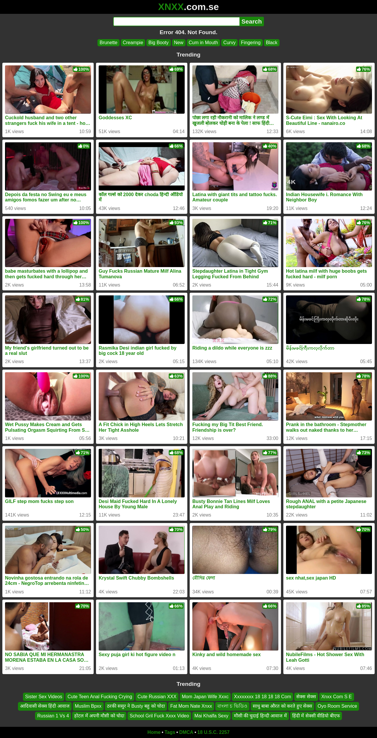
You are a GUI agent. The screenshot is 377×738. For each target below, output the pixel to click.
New (178, 42)
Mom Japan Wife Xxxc (205, 696)
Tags (170, 732)
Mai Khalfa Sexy (211, 715)
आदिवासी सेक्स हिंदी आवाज (45, 706)
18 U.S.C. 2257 (213, 732)
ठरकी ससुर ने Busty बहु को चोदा (136, 706)
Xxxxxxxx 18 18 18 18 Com (262, 696)
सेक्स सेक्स (306, 696)
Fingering (251, 42)
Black (271, 42)
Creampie (133, 42)
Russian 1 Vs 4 (53, 715)
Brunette (108, 42)
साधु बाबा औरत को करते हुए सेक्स (282, 706)
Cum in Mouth (203, 42)
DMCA (186, 732)
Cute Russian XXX (157, 696)
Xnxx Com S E (336, 696)
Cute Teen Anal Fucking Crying (99, 696)
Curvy (229, 42)
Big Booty (158, 42)
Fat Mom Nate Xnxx (191, 706)
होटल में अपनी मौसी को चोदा (99, 715)
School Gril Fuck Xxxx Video (159, 715)
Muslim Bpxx (88, 706)
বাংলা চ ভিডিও (232, 706)
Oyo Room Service (337, 706)
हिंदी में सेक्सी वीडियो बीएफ (316, 715)
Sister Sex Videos (43, 696)
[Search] (176, 21)
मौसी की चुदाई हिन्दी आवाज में (260, 715)
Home (154, 732)
